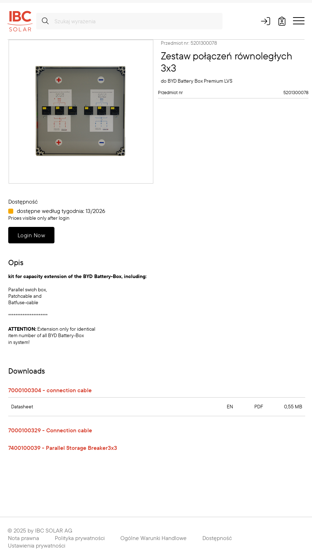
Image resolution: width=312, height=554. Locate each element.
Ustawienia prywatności (36, 545)
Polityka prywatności (80, 537)
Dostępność (217, 537)
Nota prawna (23, 537)
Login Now (31, 235)
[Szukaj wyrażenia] (129, 21)
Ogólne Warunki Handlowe (153, 537)
